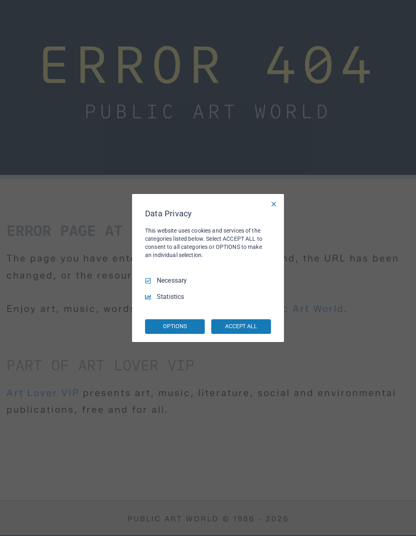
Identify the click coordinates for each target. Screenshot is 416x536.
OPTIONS (174, 326)
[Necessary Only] (274, 204)
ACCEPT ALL (241, 326)
